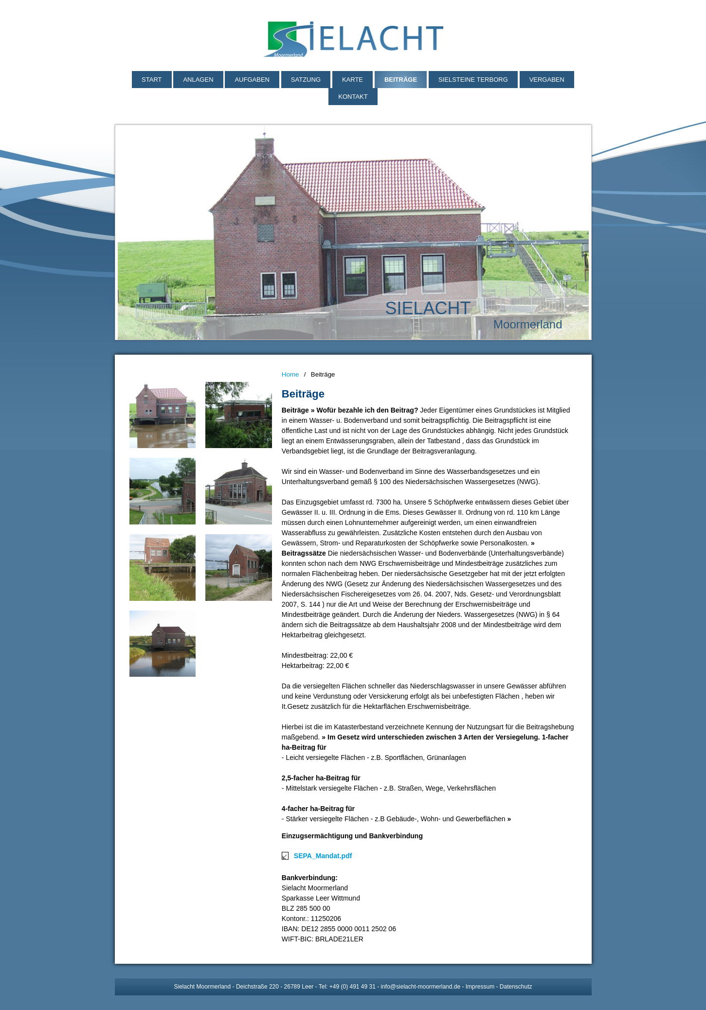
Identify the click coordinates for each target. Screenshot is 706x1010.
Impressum (480, 986)
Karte (352, 79)
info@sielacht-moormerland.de (421, 986)
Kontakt (352, 96)
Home (290, 374)
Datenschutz (516, 986)
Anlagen (198, 79)
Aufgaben (252, 79)
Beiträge (400, 79)
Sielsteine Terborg (473, 79)
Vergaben (546, 79)
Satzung (306, 79)
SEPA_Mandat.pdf (323, 856)
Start (152, 79)
